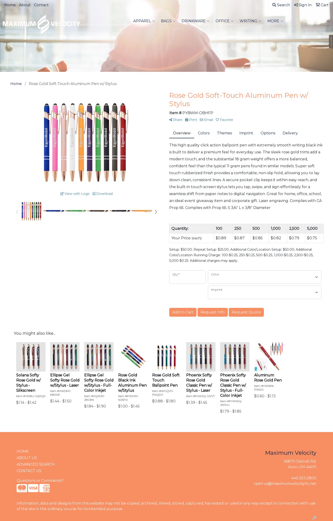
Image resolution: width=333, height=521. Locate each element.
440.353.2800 (303, 478)
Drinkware (196, 21)
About (25, 5)
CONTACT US (29, 471)
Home (10, 5)
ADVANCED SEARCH (36, 464)
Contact (41, 5)
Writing (250, 21)
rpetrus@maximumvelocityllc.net (285, 483)
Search (281, 5)
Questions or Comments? (40, 480)
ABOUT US (27, 458)
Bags (168, 21)
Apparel (144, 21)
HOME (23, 451)
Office (225, 21)
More (275, 21)
